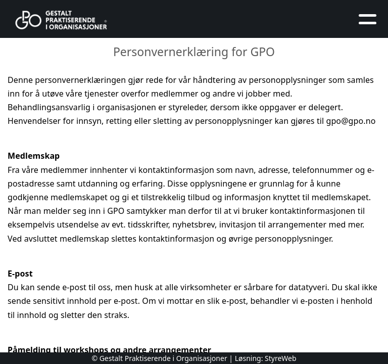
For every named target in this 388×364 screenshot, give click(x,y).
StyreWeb (281, 358)
